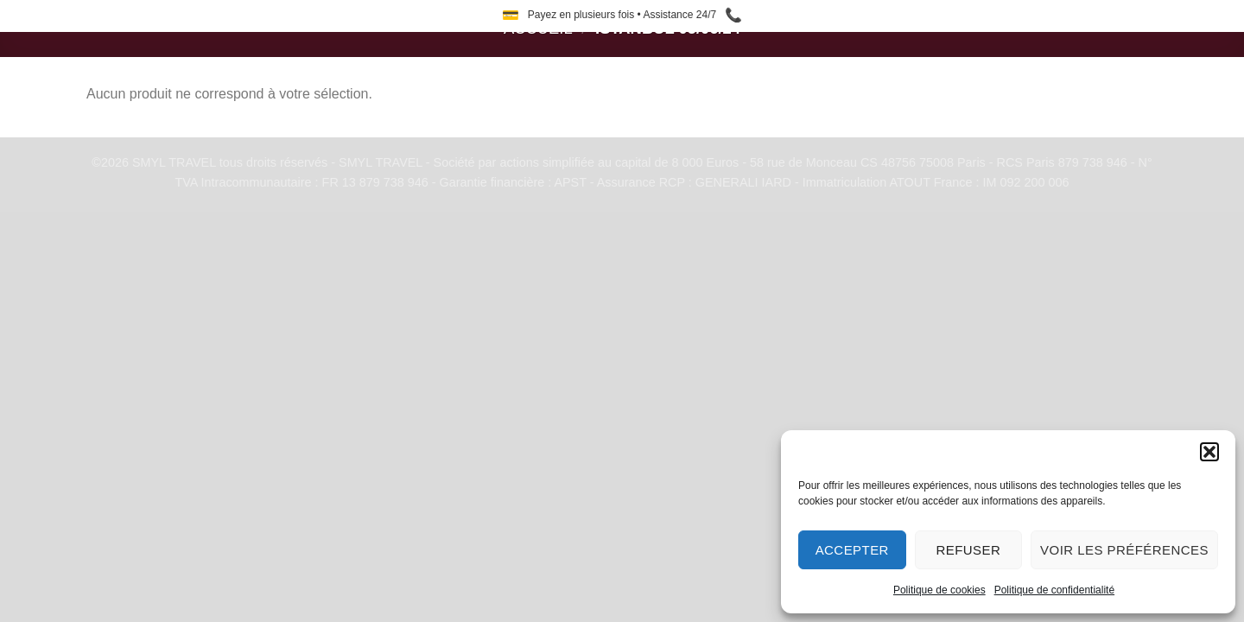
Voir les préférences (1124, 550)
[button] (1209, 451)
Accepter (852, 550)
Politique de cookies (939, 590)
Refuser (968, 550)
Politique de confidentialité (1054, 590)
